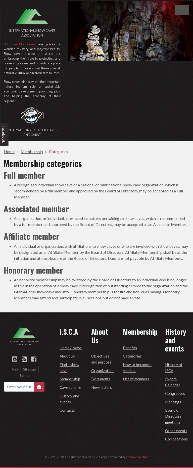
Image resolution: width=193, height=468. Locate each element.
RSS (15, 369)
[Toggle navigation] (182, 10)
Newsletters (101, 387)
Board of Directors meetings (173, 416)
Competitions (176, 439)
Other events (176, 430)
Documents (100, 379)
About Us (67, 356)
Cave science (70, 387)
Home (9, 151)
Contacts (67, 410)
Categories (58, 151)
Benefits (130, 347)
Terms (24, 375)
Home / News (71, 347)
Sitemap (29, 369)
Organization (102, 370)
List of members (136, 379)
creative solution (137, 457)
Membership (32, 151)
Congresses (175, 393)
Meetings (173, 402)
